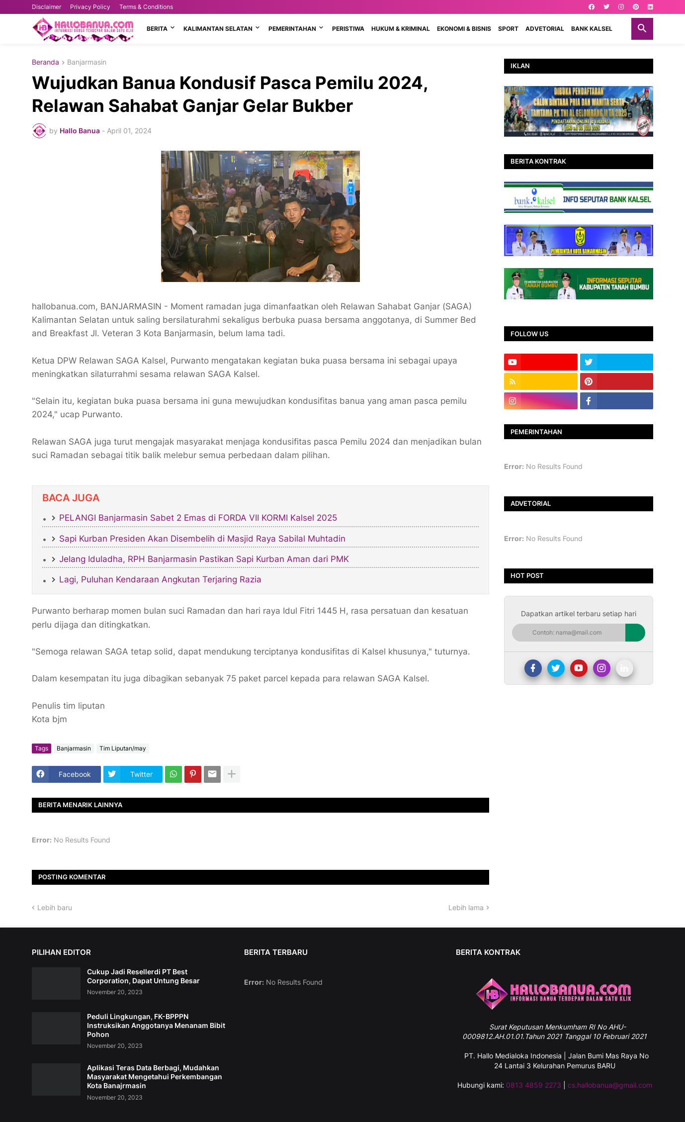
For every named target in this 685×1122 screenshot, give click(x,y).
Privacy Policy (90, 6)
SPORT (508, 28)
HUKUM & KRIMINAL (400, 28)
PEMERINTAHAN (292, 28)
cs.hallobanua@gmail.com (610, 1085)
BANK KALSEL (591, 28)
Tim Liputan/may (122, 748)
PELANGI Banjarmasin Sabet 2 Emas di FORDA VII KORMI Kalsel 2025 (198, 518)
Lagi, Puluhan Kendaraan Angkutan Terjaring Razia (160, 579)
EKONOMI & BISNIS (464, 28)
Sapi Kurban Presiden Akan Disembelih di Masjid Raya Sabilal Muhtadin (202, 539)
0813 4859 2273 (533, 1085)
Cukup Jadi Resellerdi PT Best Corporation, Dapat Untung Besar (143, 976)
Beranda (45, 62)
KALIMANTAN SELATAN (218, 28)
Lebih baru (54, 907)
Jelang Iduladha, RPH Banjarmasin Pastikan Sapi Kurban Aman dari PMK (204, 559)
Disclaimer (46, 6)
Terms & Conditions (146, 6)
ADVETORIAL (544, 28)
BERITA (157, 28)
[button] (642, 29)
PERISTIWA (348, 28)
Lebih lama (466, 907)
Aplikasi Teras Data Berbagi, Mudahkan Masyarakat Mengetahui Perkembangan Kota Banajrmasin (154, 1076)
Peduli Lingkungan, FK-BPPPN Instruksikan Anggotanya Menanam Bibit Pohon (156, 1025)
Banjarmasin (86, 62)
